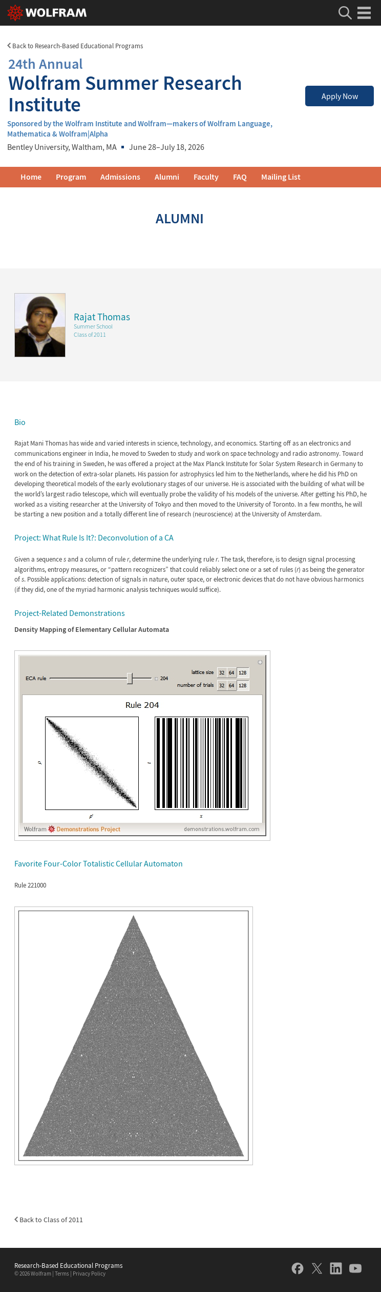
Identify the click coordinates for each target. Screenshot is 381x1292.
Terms (62, 1273)
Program (71, 177)
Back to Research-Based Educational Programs (75, 46)
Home (30, 177)
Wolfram (41, 1273)
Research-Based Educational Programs (68, 1265)
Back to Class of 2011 (48, 1219)
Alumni (167, 177)
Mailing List (281, 177)
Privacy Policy (89, 1273)
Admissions (120, 177)
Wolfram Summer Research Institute (149, 83)
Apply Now (340, 96)
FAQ (240, 177)
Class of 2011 (90, 334)
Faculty (206, 177)
